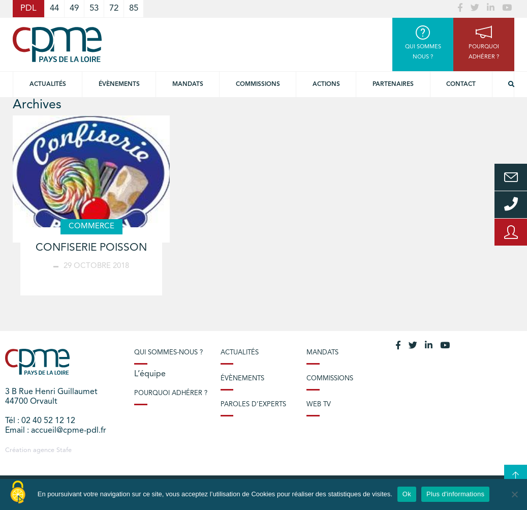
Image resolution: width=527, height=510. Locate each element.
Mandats (187, 84)
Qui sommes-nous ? (168, 352)
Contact (461, 84)
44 (54, 8)
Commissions (329, 378)
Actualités (47, 84)
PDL (28, 8)
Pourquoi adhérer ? (170, 393)
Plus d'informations (455, 494)
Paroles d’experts (253, 404)
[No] (514, 494)
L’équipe (150, 374)
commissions (258, 84)
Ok (406, 494)
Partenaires (393, 84)
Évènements (119, 84)
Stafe (64, 450)
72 (113, 8)
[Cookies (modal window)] (18, 492)
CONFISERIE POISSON (91, 248)
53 (94, 8)
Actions (326, 84)
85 (133, 8)
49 (74, 8)
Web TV (318, 404)
